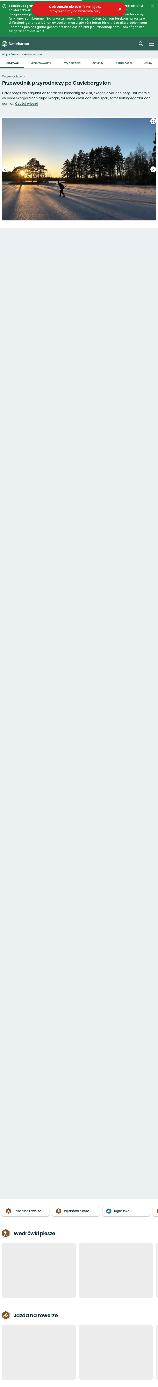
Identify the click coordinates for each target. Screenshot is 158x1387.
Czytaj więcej (26, 103)
